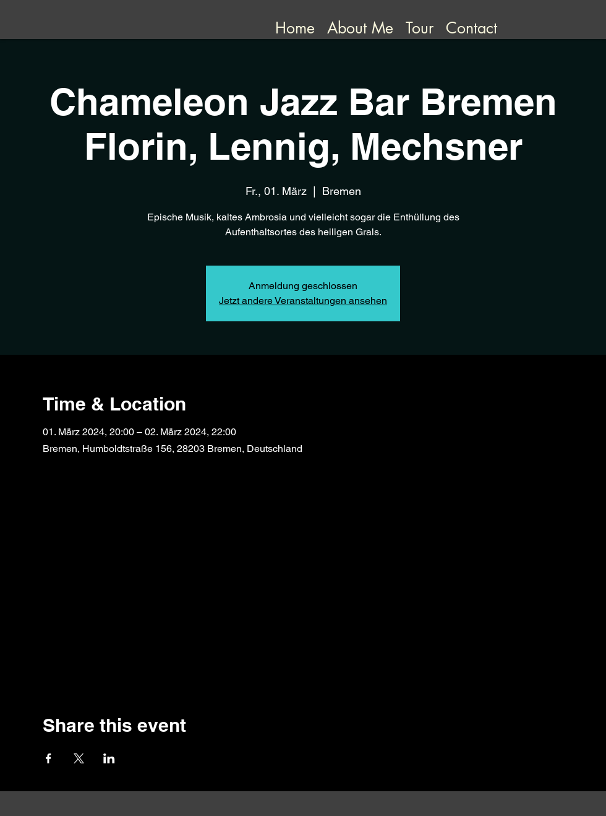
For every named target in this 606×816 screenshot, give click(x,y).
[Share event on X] (79, 758)
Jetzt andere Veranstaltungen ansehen (303, 300)
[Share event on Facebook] (48, 758)
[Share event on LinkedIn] (109, 758)
